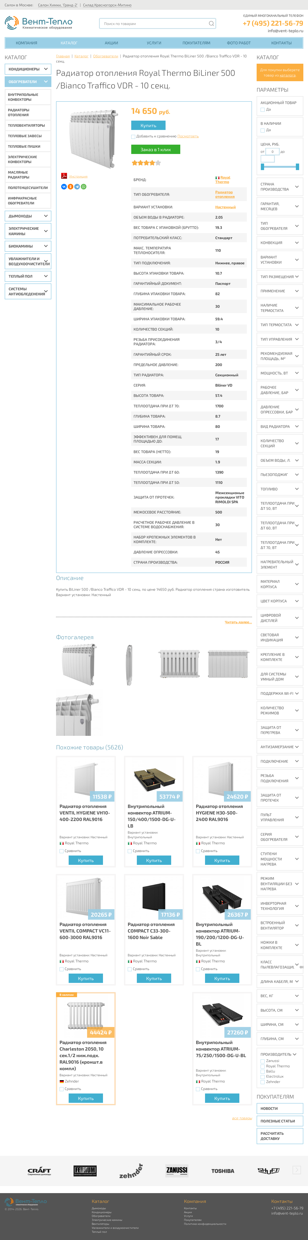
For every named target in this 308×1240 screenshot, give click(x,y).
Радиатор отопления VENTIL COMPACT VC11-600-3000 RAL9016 (85, 930)
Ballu (270, 1071)
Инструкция (78, 176)
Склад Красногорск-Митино (107, 5)
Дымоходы (20, 216)
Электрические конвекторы (22, 159)
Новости (269, 1108)
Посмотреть (188, 136)
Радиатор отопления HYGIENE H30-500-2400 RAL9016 (219, 812)
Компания (26, 42)
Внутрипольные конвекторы (23, 96)
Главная (63, 56)
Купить (148, 125)
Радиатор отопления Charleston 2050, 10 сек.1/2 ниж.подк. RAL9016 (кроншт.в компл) (83, 1055)
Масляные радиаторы (18, 174)
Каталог (69, 42)
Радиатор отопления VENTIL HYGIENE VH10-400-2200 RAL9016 (85, 812)
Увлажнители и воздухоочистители (29, 261)
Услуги (154, 42)
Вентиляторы (100, 1223)
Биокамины (21, 246)
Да (268, 109)
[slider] (262, 167)
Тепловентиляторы (26, 125)
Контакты (281, 42)
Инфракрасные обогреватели (22, 200)
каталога (288, 75)
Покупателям (196, 42)
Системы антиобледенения (27, 291)
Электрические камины (24, 231)
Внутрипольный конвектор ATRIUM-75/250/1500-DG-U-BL (221, 1048)
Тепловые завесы (25, 136)
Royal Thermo (222, 179)
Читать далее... (238, 622)
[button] (297, 1170)
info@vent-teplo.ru (285, 30)
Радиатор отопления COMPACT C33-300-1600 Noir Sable (151, 930)
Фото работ (239, 42)
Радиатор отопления (225, 194)
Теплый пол (20, 276)
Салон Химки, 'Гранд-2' (58, 5)
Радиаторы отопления (18, 112)
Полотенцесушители (28, 187)
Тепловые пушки (24, 146)
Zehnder (273, 1081)
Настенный (225, 207)
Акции (111, 42)
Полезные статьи (278, 1121)
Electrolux (274, 1076)
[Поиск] (211, 23)
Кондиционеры (24, 69)
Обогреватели (23, 81)
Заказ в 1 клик (156, 149)
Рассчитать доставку (272, 1136)
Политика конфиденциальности (205, 1223)
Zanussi (272, 1060)
